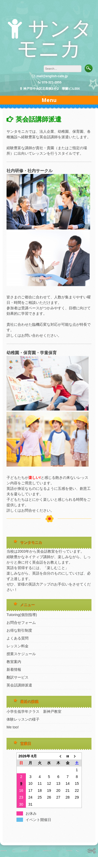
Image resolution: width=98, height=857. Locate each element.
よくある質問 (17, 638)
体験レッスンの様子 (23, 719)
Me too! (13, 727)
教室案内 (14, 662)
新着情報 (14, 669)
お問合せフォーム (21, 622)
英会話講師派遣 (19, 685)
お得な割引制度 (19, 630)
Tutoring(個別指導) (22, 615)
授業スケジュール (21, 654)
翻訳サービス (17, 677)
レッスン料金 (17, 646)
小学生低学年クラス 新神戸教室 (36, 711)
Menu (49, 100)
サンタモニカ (55, 38)
